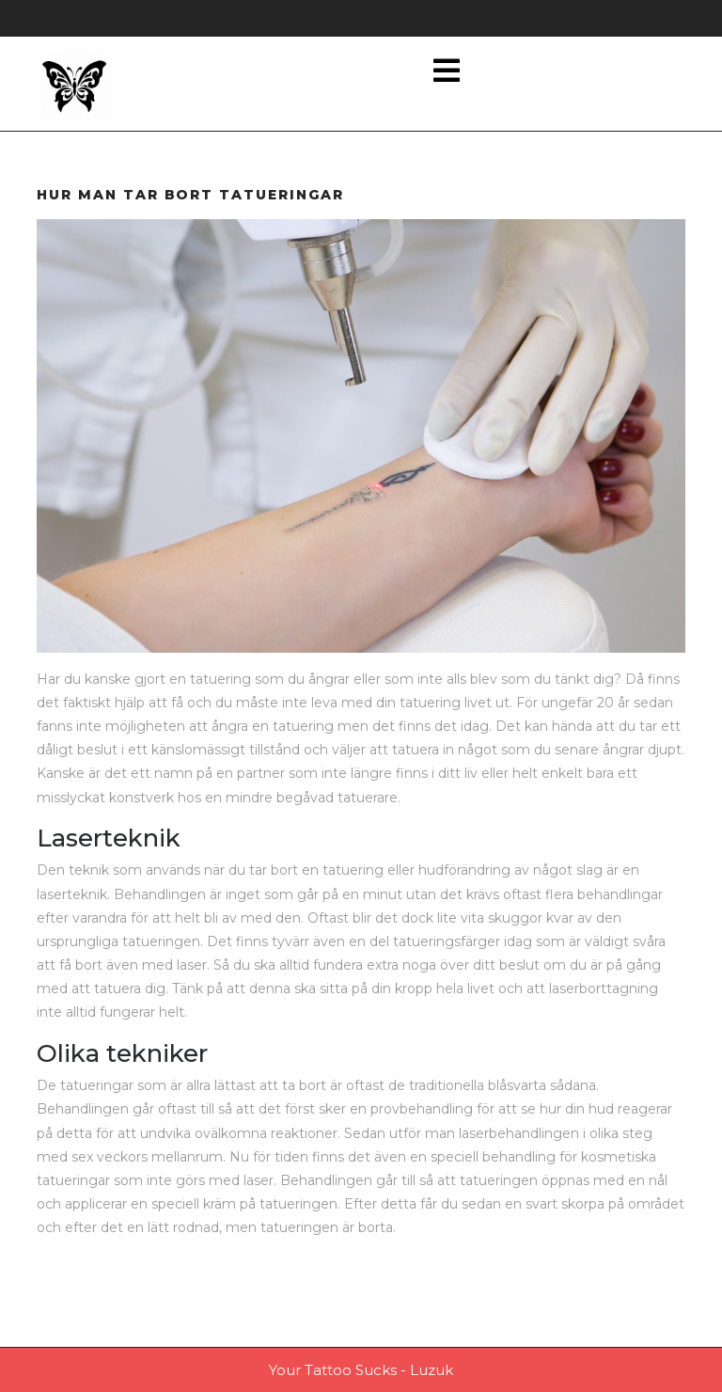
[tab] (446, 71)
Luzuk (431, 1370)
